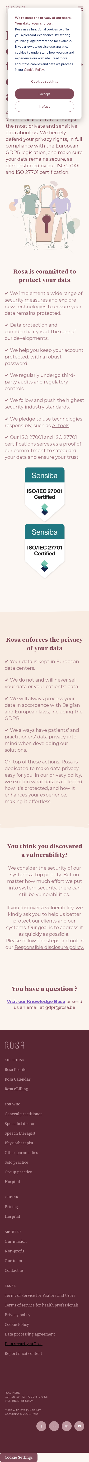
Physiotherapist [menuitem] (19, 1143)
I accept (44, 94)
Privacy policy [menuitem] (17, 1314)
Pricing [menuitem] (11, 1206)
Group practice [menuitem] (18, 1172)
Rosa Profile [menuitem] (15, 1069)
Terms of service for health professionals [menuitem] (42, 1305)
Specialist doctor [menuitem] (20, 1123)
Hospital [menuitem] (12, 1181)
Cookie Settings (19, 1457)
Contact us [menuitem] (14, 1270)
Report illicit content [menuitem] (23, 1353)
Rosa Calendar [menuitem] (18, 1079)
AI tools (60, 425)
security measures (26, 300)
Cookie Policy (34, 69)
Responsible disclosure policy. (49, 947)
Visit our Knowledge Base (36, 1001)
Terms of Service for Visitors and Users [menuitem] (40, 1295)
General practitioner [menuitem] (23, 1114)
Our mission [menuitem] (16, 1241)
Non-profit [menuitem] (14, 1251)
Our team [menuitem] (13, 1260)
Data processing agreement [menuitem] (30, 1334)
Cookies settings (44, 81)
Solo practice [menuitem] (16, 1162)
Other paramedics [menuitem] (21, 1152)
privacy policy (65, 775)
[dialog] (44, 63)
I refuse (44, 106)
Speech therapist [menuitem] (20, 1133)
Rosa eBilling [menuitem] (16, 1088)
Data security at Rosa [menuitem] (23, 1343)
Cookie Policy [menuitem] (17, 1324)
